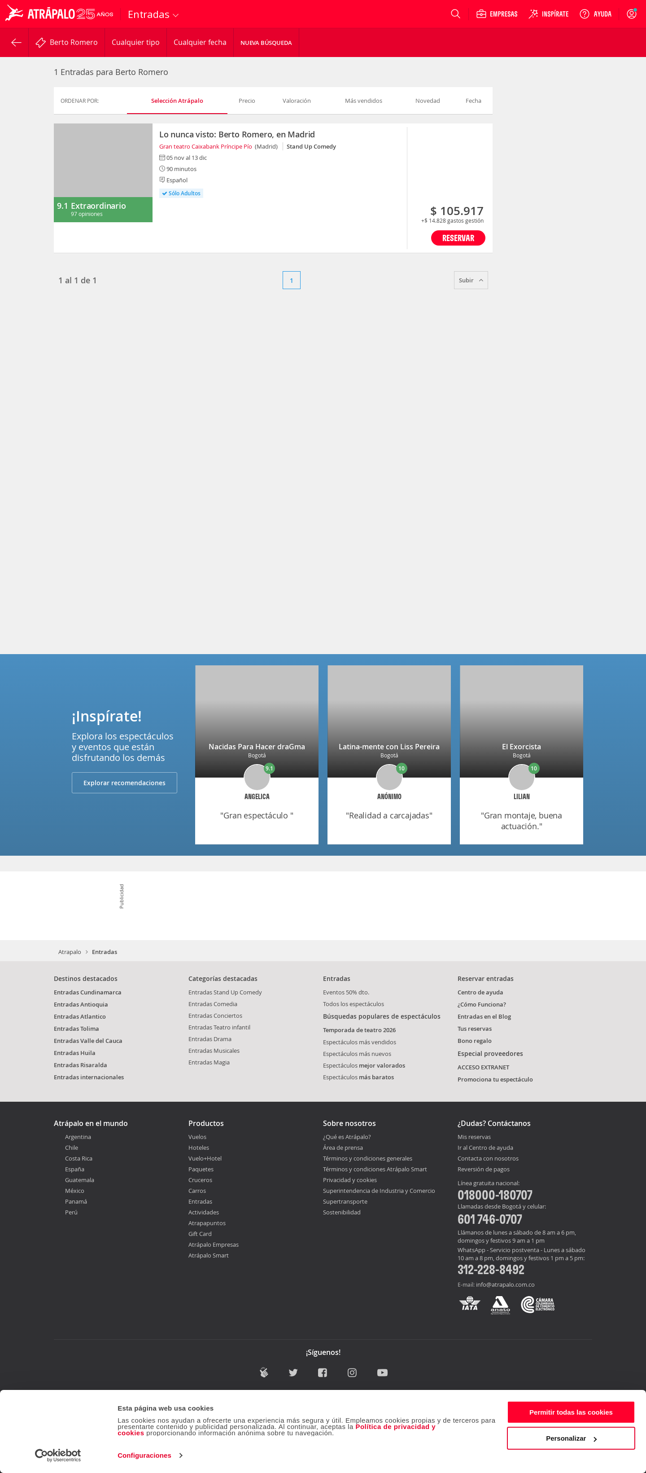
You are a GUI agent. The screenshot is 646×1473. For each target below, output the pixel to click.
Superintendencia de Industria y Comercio (379, 1191)
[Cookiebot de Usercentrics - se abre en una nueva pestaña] (58, 1455)
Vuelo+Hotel (205, 1158)
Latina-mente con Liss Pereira (389, 747)
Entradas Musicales (214, 1050)
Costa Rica (78, 1158)
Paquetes (201, 1169)
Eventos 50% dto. (346, 992)
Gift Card (200, 1234)
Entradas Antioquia (81, 1004)
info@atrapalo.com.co (505, 1284)
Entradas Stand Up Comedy (225, 992)
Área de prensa (343, 1147)
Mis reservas (474, 1137)
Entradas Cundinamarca (88, 992)
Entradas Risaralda (80, 1065)
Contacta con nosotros (488, 1158)
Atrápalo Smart (208, 1255)
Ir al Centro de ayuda (485, 1148)
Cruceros (200, 1180)
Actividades (203, 1212)
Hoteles (198, 1147)
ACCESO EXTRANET (483, 1067)
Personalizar (571, 1438)
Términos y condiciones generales (367, 1158)
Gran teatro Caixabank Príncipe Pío (205, 146)
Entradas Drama (209, 1039)
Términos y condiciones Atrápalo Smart (375, 1169)
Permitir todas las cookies (571, 1412)
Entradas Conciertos (215, 1015)
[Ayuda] (595, 14)
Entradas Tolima (76, 1029)
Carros (197, 1191)
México (74, 1191)
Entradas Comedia (212, 1004)
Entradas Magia (209, 1062)
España (74, 1169)
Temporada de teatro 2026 (359, 1030)
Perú (71, 1212)
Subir (471, 280)
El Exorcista (521, 747)
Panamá (76, 1201)
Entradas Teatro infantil (219, 1027)
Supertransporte (345, 1201)
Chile (71, 1147)
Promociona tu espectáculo (495, 1079)
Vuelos (197, 1137)
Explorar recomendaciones (124, 782)
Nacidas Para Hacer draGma (257, 747)
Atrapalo (69, 952)
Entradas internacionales (89, 1077)
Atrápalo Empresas (213, 1244)
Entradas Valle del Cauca (88, 1041)
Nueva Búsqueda (266, 43)
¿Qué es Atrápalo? (347, 1137)
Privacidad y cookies (350, 1180)
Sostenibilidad (342, 1212)
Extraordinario (98, 205)
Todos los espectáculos (353, 1004)
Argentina (78, 1137)
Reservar (458, 237)
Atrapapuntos (207, 1223)
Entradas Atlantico (80, 1016)
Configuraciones (144, 1455)
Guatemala (79, 1180)
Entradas (200, 1201)
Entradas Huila (75, 1053)
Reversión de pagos (484, 1169)
